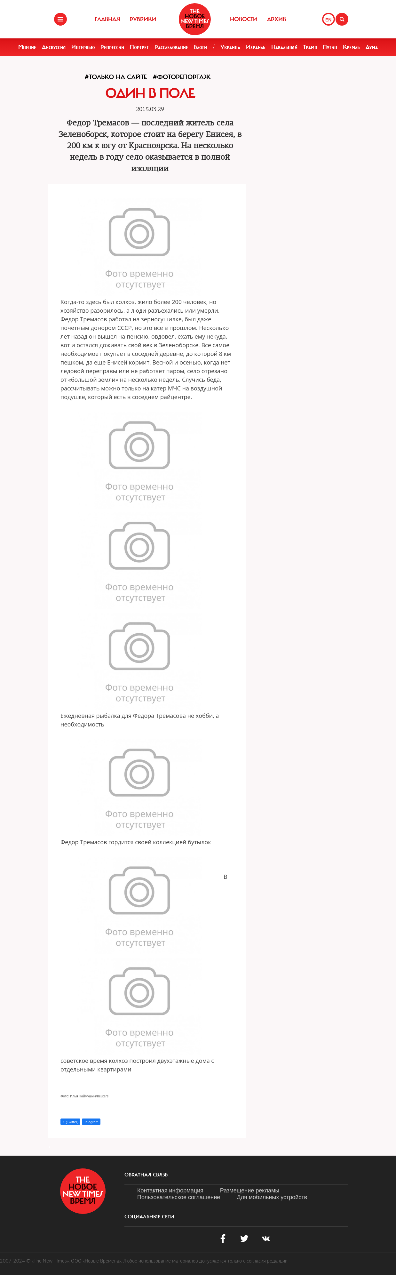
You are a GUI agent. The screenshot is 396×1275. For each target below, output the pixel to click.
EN (328, 19)
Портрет (139, 47)
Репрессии (112, 47)
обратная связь (146, 1175)
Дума (372, 47)
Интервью (83, 47)
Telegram (91, 1122)
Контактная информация (170, 1190)
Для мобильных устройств (272, 1197)
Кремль (351, 47)
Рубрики (143, 19)
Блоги (200, 47)
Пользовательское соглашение (178, 1197)
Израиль (255, 47)
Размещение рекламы (249, 1190)
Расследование (171, 47)
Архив (276, 19)
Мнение (27, 47)
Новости (243, 19)
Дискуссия (54, 47)
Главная (107, 19)
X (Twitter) (70, 1122)
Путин (330, 47)
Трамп (310, 47)
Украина (230, 47)
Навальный (284, 47)
